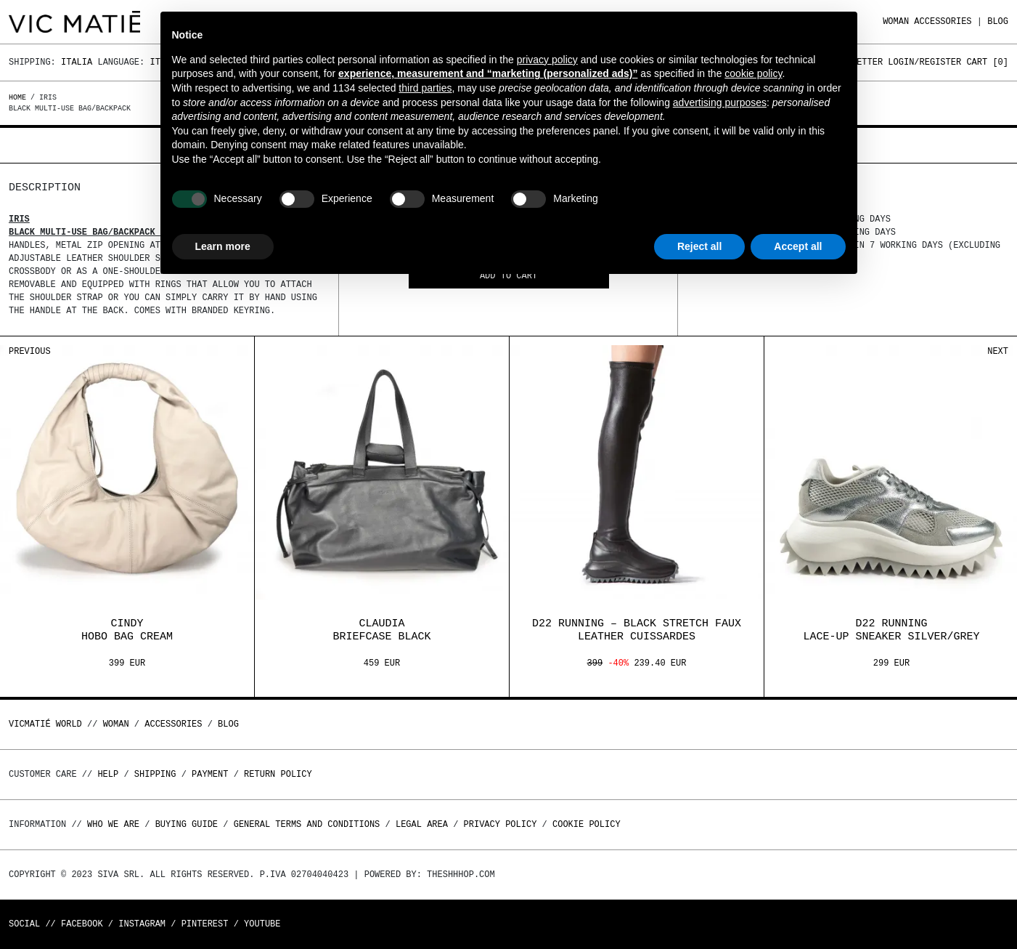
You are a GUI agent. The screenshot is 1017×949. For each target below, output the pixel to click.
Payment (210, 774)
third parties (425, 88)
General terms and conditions (307, 824)
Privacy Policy (500, 824)
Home (19, 97)
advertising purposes (720, 102)
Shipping (155, 774)
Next (997, 351)
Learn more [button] (222, 246)
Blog (997, 21)
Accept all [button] (798, 246)
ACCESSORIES (942, 21)
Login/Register (924, 62)
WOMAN (896, 21)
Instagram (142, 924)
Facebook (82, 924)
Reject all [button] (699, 246)
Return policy (278, 774)
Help (107, 774)
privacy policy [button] (547, 59)
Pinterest (205, 924)
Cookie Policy (586, 824)
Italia (76, 62)
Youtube (262, 924)
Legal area (422, 824)
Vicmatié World (45, 724)
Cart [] (987, 62)
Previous (30, 351)
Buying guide (186, 824)
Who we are (113, 824)
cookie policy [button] (753, 73)
